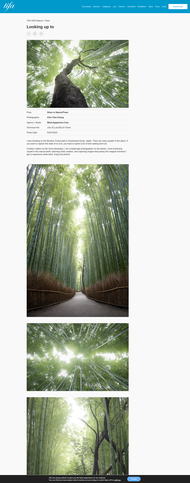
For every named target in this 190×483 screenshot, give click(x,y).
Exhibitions (142, 6)
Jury (114, 6)
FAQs (164, 6)
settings (117, 480)
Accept (134, 479)
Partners (121, 6)
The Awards (86, 6)
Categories (106, 6)
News (150, 6)
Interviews (131, 6)
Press (157, 6)
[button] (29, 34)
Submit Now (178, 6)
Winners (96, 6)
